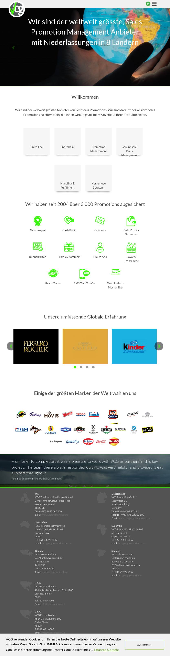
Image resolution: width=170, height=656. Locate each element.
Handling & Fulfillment (67, 178)
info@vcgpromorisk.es (130, 575)
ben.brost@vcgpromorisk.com (134, 518)
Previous (13, 47)
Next (156, 47)
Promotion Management (98, 142)
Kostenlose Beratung (98, 178)
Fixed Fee (36, 140)
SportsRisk (67, 140)
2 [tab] (81, 367)
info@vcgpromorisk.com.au (57, 543)
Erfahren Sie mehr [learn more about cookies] (106, 650)
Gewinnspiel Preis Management (129, 143)
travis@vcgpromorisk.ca (54, 571)
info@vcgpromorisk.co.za (131, 543)
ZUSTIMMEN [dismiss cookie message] (144, 645)
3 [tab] (87, 367)
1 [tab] (75, 367)
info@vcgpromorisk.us (53, 604)
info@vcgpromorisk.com (54, 514)
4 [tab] (93, 367)
